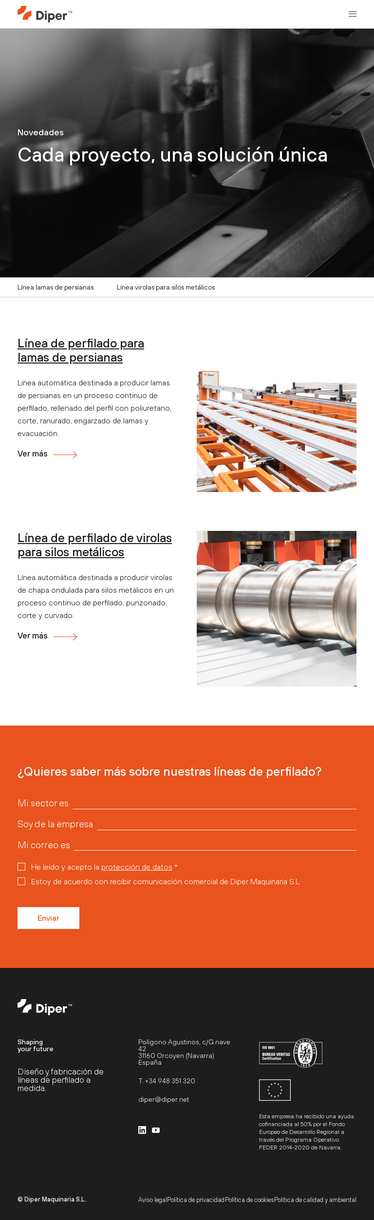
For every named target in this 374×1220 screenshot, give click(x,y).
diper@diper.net (163, 1099)
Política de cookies (249, 1199)
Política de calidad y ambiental (315, 1199)
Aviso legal (152, 1199)
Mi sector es (43, 803)
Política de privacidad (195, 1199)
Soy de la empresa (55, 824)
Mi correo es (44, 845)
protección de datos (136, 866)
